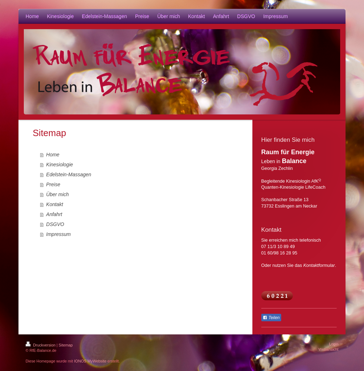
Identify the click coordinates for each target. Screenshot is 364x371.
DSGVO (55, 224)
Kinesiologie (59, 164)
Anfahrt (54, 214)
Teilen (271, 317)
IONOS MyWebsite (90, 361)
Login (333, 344)
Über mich (57, 194)
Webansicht (328, 349)
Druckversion (41, 345)
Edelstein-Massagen (68, 174)
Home (52, 154)
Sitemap (66, 345)
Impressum (58, 234)
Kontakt (54, 204)
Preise (53, 184)
